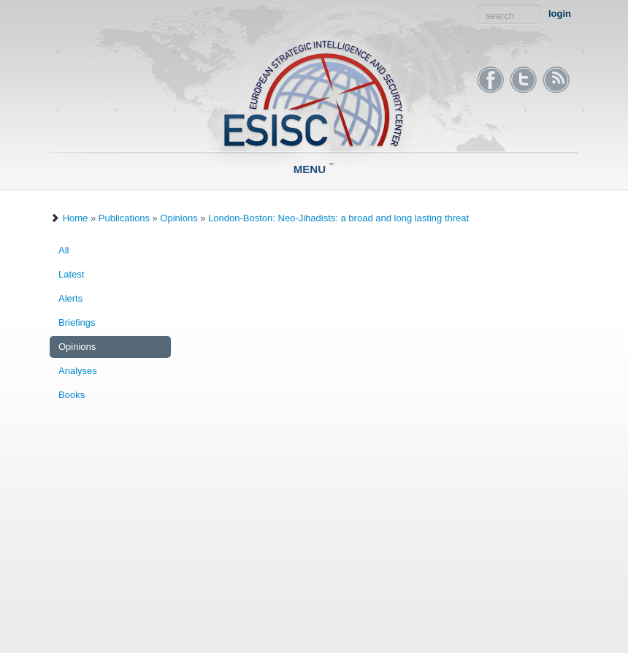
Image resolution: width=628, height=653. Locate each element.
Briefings (77, 322)
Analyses (77, 370)
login (559, 13)
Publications (124, 218)
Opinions (178, 218)
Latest (71, 274)
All (63, 250)
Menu (314, 169)
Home (75, 218)
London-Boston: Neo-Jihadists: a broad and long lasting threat (338, 218)
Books (71, 394)
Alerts (70, 298)
